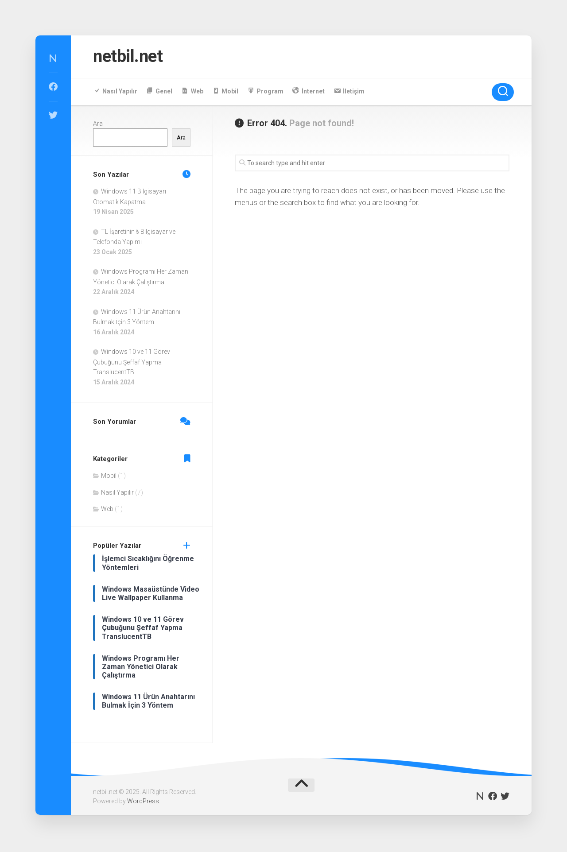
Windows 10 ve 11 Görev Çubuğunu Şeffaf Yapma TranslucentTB (131, 364)
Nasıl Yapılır (117, 494)
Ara (98, 125)
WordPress (143, 802)
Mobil (109, 477)
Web (107, 511)
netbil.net (131, 57)
